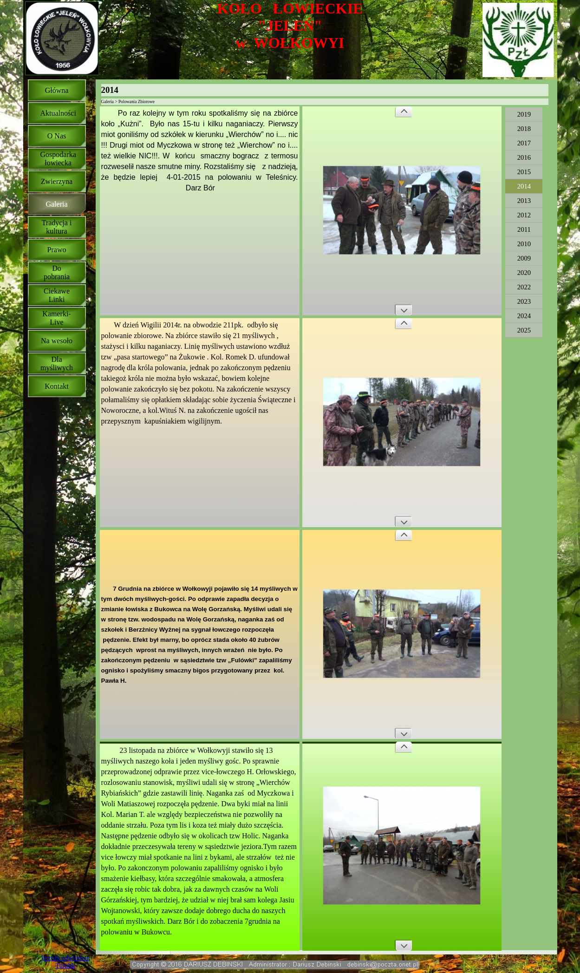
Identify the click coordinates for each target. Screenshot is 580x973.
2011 (524, 229)
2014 (524, 186)
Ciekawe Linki (57, 295)
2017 (524, 143)
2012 (524, 215)
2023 (524, 301)
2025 (524, 330)
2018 (524, 128)
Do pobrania (57, 272)
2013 (524, 200)
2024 (524, 316)
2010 (524, 244)
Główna (57, 90)
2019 (524, 114)
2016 (524, 157)
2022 (524, 287)
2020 (524, 272)
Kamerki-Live (56, 318)
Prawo (56, 250)
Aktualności (58, 113)
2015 (524, 172)
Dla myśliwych (56, 363)
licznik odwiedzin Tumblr (65, 961)
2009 (524, 258)
